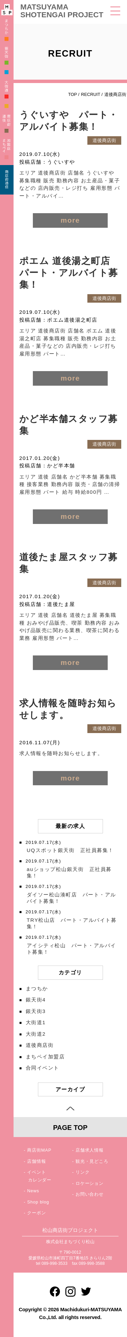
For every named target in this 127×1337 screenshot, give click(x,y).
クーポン (36, 1212)
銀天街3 (36, 1011)
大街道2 (36, 1034)
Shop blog (38, 1201)
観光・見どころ (92, 1161)
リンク (82, 1172)
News (33, 1190)
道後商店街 (40, 1045)
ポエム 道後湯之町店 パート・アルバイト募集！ (69, 273)
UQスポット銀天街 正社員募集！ (70, 850)
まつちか (37, 988)
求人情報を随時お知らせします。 (61, 753)
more (70, 220)
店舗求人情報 (90, 1150)
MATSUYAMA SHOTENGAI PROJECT (61, 11)
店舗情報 (36, 1161)
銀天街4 (36, 999)
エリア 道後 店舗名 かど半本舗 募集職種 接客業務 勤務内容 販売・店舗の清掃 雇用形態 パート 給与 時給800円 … (69, 484)
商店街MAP (39, 1150)
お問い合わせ (90, 1194)
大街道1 (36, 1022)
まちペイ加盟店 (45, 1056)
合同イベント (42, 1068)
